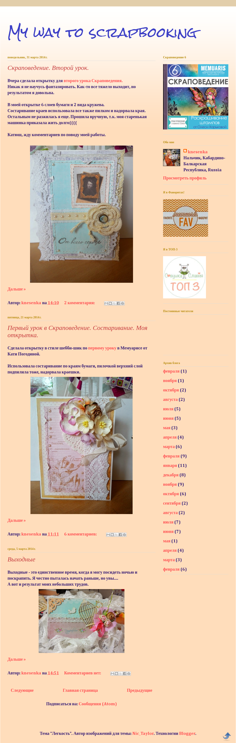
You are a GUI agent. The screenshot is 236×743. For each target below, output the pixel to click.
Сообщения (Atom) (98, 704)
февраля (171, 371)
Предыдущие (139, 690)
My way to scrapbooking (102, 32)
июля (168, 409)
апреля (170, 437)
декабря (171, 475)
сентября (172, 503)
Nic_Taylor (143, 733)
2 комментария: (80, 303)
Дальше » (17, 289)
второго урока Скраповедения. (93, 81)
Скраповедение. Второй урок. (48, 67)
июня (168, 418)
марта (169, 447)
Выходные (21, 559)
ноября (170, 381)
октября (171, 390)
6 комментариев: (81, 534)
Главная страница (80, 690)
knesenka (198, 152)
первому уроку (102, 348)
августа (170, 399)
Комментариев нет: (83, 673)
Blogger (187, 733)
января (170, 465)
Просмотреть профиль (185, 178)
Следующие (22, 690)
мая (166, 428)
